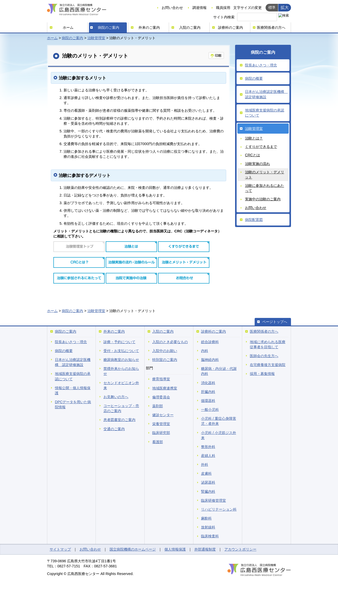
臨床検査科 (210, 536)
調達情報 (199, 8)
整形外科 (208, 447)
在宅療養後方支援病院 (267, 365)
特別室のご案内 (164, 360)
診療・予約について (119, 342)
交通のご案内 (114, 429)
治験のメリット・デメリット (264, 174)
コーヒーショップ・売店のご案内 (121, 408)
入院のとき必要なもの (170, 342)
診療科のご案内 (230, 27)
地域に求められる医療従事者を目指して (267, 344)
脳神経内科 (210, 360)
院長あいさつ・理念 (261, 65)
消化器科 (208, 383)
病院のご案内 (108, 27)
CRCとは (252, 155)
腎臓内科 (208, 491)
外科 (204, 464)
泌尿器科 (208, 482)
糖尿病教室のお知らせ (121, 360)
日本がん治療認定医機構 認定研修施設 (266, 94)
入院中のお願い (164, 351)
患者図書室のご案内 (119, 420)
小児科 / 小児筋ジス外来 (218, 435)
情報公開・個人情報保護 (72, 390)
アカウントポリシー (240, 549)
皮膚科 (206, 473)
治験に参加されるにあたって (264, 188)
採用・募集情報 (262, 374)
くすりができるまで (261, 147)
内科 (204, 351)
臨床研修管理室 (213, 500)
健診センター (163, 415)
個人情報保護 (175, 549)
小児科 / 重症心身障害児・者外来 (218, 421)
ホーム (68, 27)
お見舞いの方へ (115, 397)
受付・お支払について (121, 351)
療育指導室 (161, 379)
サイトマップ (60, 549)
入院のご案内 (190, 27)
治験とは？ (254, 138)
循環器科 (208, 401)
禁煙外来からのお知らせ (121, 371)
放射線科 (208, 527)
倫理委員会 (161, 397)
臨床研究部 (161, 433)
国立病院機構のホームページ (133, 549)
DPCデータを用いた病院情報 (73, 404)
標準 (271, 7)
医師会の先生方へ (264, 356)
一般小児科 (210, 410)
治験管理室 (96, 38)
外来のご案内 (149, 27)
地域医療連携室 (164, 388)
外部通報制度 (205, 549)
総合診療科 (210, 342)
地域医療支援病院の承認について (264, 112)
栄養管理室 (161, 424)
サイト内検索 (224, 17)
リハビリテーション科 (219, 509)
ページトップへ (274, 322)
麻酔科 (206, 518)
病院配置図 (254, 220)
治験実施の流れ (257, 164)
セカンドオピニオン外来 (121, 385)
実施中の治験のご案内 (263, 199)
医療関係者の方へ (271, 27)
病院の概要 (254, 78)
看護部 (157, 442)
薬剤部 (157, 406)
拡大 (285, 7)
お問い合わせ (172, 8)
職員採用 (223, 8)
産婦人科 (208, 456)
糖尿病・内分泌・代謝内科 (219, 371)
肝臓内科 (208, 392)
